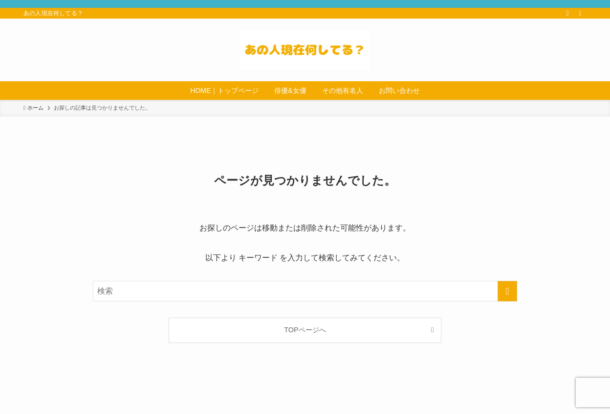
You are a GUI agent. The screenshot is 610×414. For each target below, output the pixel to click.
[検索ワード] (305, 291)
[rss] (567, 13)
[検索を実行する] (507, 291)
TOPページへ (305, 330)
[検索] (580, 13)
